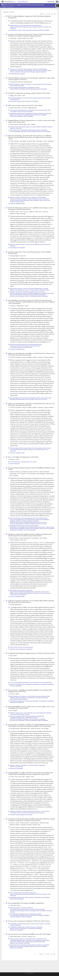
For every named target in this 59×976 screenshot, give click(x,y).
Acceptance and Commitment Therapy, (19, 69)
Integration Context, (14, 649)
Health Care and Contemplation (17, 702)
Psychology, (38, 697)
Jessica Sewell (29, 38)
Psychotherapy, (44, 697)
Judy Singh (22, 213)
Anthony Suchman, (44, 822)
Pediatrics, (12, 72)
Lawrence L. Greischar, (38, 357)
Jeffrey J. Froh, (13, 95)
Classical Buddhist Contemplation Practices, (19, 914)
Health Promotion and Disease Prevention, (42, 70)
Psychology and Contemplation (25, 649)
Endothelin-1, (25, 199)
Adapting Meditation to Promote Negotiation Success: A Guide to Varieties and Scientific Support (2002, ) (31, 121)
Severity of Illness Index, (15, 594)
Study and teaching (14, 99)
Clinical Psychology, (28, 70)
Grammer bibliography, (33, 199)
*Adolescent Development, (16, 811)
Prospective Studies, (43, 200)
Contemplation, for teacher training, (18, 923)
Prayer (34, 461)
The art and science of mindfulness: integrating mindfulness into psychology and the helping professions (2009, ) (30, 690)
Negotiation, (12, 128)
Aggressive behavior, (20, 244)
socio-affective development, (16, 347)
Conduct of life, (13, 110)
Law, (31, 126)
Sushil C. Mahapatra (49, 141)
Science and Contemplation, (31, 296)
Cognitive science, (19, 713)
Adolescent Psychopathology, (40, 69)
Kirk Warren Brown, (15, 728)
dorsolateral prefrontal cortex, (22, 344)
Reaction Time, (38, 399)
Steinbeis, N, (13, 306)
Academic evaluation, (15, 939)
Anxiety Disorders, (22, 590)
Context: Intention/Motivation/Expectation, (19, 682)
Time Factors (44, 399)
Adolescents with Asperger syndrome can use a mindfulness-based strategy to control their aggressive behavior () (30, 208)
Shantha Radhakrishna (16, 604)
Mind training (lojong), (46, 84)
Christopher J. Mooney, (26, 824)
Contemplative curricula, (33, 110)
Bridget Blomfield (32, 107)
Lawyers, (34, 126)
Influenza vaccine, (40, 519)
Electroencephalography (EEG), (28, 518)
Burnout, (12, 892)
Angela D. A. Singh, (34, 211)
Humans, (41, 199)
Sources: (4, 6)
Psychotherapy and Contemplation (17, 73)
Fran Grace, (25, 107)
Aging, (11, 288)
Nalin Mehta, (39, 141)
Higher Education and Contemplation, (38, 114)
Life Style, (12, 200)
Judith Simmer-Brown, (15, 107)
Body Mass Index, (36, 197)
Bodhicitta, (12, 84)
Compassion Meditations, (15, 916)
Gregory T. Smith (30, 776)
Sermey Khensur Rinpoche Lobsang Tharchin (21, 82)
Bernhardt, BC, (20, 306)
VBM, (41, 290)
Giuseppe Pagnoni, (15, 256)
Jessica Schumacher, (34, 471)
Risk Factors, (13, 201)
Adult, (22, 197)
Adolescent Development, (40, 765)
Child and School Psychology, (16, 70)
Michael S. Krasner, (15, 822)
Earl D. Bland (13, 655)
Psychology (26, 714)
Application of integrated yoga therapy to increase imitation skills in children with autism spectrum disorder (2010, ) (31, 601)
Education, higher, (43, 110)
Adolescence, (31, 69)
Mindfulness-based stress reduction (38, 523)
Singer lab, (12, 344)
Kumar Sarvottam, (15, 141)
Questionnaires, (47, 593)
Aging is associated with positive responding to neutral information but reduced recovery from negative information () (31, 354)
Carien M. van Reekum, (16, 357)
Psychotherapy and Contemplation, (17, 528)
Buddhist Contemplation (44, 30)
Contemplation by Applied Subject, (17, 101)
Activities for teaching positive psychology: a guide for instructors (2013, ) (29, 93)
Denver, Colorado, (31, 923)
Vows (14, 912)
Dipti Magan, (23, 141)
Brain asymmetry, (17, 518)
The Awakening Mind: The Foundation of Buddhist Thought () (26, 903)
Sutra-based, (46, 27)
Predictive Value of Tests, (37, 593)
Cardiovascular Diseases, (15, 199)
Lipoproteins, (17, 200)
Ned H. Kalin (23, 540)
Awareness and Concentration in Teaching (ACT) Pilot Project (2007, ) (29, 921)
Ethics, (49, 110)
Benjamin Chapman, (15, 824)
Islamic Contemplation (28, 116)
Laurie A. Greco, (14, 776)
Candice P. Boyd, (22, 38)
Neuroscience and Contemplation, (17, 296)
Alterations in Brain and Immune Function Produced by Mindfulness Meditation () (31, 468)
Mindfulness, (13, 521)
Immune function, (31, 519)
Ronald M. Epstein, (25, 822)
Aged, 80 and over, (20, 398)
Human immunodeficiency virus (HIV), (18, 519)
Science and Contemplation (29, 530)
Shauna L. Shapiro (14, 694)
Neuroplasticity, (18, 290)
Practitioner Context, (14, 292)
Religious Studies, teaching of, (19, 111)
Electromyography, (31, 398)
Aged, (14, 398)
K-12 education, (46, 923)
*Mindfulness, (24, 765)
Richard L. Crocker (14, 459)
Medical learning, (32, 894)
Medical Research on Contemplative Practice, (19, 527)
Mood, (49, 894)
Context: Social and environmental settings (23, 647)
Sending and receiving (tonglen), (17, 910)
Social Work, (17, 72)
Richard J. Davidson (48, 357)
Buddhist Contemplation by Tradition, (18, 293)
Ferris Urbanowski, (31, 473)
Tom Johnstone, (35, 538)
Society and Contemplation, (41, 130)
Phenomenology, (20, 714)
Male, (22, 200)
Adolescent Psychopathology (16, 766)
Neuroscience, (26, 290)
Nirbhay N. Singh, (14, 211)
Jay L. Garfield (13, 710)
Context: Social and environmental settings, (31, 98)
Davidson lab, (30, 448)
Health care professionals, (30, 892)
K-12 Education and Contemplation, (34, 928)
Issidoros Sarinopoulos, (25, 538)
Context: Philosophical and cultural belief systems (41, 682)
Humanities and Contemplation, (44, 113)
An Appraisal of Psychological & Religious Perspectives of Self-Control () (31, 653)
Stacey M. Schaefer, (27, 357)
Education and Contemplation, (16, 116)
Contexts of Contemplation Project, (17, 684)
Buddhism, (17, 84)
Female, (42, 398)
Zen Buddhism (46, 290)
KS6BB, (48, 696)
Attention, (15, 288)
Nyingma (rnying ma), (37, 27)
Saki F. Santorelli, (22, 473)
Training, (31, 290)
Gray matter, (45, 288)
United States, (37, 290)
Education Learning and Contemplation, (34, 927)
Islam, (11, 111)
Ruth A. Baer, (22, 776)
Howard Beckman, (34, 822)
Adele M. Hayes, (23, 124)
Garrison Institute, (39, 923)
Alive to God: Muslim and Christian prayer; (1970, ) (23, 457)
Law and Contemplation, (15, 131)
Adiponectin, (13, 197)
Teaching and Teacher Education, (28, 72)
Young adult (21, 201)
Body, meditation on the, (15, 696)
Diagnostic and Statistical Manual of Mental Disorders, (22, 591)
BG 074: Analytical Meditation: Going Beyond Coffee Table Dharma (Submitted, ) (29, 17)
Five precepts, (13, 941)
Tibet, (50, 27)
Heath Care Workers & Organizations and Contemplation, (37, 897)
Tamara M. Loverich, (36, 728)
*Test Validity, (31, 765)
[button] (57, 1)
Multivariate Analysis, (21, 399)
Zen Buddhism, (41, 292)
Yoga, (17, 201)
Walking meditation (23, 699)
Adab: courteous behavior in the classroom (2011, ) (25, 105)
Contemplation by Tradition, (16, 30)
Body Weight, (43, 197)
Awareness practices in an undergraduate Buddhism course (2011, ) (29, 934)
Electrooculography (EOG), (41, 518)
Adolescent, (18, 197)
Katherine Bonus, (50, 473)
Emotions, (38, 398)
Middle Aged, (26, 200)
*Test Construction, (45, 811)
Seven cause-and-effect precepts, (32, 910)
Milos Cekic (23, 256)
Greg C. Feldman (31, 124)
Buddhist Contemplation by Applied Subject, (28, 292)
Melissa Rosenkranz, (45, 471)
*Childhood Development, (28, 811)
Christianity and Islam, (15, 461)
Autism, (12, 647)
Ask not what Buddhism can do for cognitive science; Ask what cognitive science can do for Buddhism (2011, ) (31, 707)
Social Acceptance (40, 812)
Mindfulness (13, 246)
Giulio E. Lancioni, (24, 211)
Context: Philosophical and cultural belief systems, (30, 25)
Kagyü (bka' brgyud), (27, 27)
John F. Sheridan (14, 475)
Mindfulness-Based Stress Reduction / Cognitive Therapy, (41, 527)
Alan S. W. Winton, (43, 211)
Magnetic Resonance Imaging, (17, 593)
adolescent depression (41, 72)
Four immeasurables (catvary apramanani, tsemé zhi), (22, 909)
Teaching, (12, 925)
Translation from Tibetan (18, 85)
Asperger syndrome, (30, 244)
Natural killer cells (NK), (35, 522)
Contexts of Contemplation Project (17, 203)
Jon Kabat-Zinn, (25, 471)
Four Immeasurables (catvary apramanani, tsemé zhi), (21, 915)
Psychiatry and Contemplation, (31, 525)
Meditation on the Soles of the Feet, (43, 244)
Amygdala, (15, 590)
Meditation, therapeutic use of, (22, 697)
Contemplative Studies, (22, 110)
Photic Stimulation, (30, 399)
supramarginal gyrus (27, 347)
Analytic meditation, (14, 25)
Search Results (10, 6)
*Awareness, (18, 765)
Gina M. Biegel (44, 728)
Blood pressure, (27, 197)
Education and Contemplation (31, 101)
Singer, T (27, 306)
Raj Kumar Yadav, (31, 141)
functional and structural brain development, (20, 346)
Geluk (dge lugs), (37, 84)
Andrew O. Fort (31, 936)
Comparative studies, (25, 461)
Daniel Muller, (13, 473)
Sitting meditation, (14, 699)
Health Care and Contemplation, (32, 528)
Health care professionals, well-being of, (19, 894)
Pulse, (49, 200)
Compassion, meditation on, (27, 84)
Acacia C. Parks (21, 95)
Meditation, (38, 126)
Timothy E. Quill (36, 824)
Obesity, (31, 200)
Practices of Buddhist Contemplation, (30, 30)
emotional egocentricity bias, (35, 344)
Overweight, (35, 200)
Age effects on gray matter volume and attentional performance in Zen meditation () (29, 252)
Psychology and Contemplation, (47, 684)
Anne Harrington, (41, 473)
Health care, (21, 892)
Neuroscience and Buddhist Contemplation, (19, 294)
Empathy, (16, 892)
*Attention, (12, 765)
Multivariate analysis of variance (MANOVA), (20, 522)
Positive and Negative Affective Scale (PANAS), (20, 523)
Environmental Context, (15, 130)
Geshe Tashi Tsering (15, 905)
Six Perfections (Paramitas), (46, 910)
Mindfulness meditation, (47, 126)
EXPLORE (50, 2)
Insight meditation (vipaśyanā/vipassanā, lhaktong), (28, 941)
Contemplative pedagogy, (16, 98)
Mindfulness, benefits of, (33, 521)
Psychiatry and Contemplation (16, 768)
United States (13, 28)
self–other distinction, (35, 346)
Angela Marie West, (25, 728)
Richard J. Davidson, (15, 471)
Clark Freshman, (14, 124)
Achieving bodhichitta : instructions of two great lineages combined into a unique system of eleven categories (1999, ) (31, 78)
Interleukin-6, (46, 199)
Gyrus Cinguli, (41, 591)
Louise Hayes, (13, 38)
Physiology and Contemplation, (16, 530)
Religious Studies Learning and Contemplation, (20, 114)
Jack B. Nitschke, (14, 538)
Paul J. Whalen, (43, 538)
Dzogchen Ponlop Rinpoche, (16, 27)
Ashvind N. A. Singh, (15, 213)
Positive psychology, (46, 98)
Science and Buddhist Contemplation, (37, 294)
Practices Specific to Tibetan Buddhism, (18, 87)
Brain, (11, 518)
